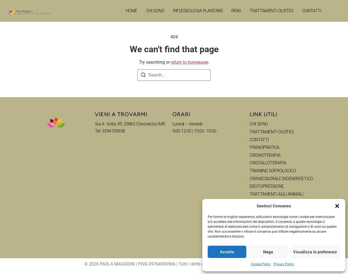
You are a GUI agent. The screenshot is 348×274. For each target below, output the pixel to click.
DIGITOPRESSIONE (267, 186)
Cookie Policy (261, 264)
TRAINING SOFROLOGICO (273, 170)
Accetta (227, 252)
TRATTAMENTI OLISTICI (271, 10)
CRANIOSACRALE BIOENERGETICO (281, 178)
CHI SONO (155, 10)
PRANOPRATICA (264, 147)
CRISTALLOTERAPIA (268, 162)
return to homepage (189, 62)
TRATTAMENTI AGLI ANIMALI (276, 194)
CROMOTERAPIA (265, 155)
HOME (131, 10)
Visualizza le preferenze (315, 252)
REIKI (236, 10)
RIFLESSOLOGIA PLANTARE (198, 10)
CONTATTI (311, 10)
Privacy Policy (284, 264)
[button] (337, 206)
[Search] (143, 76)
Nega (268, 252)
